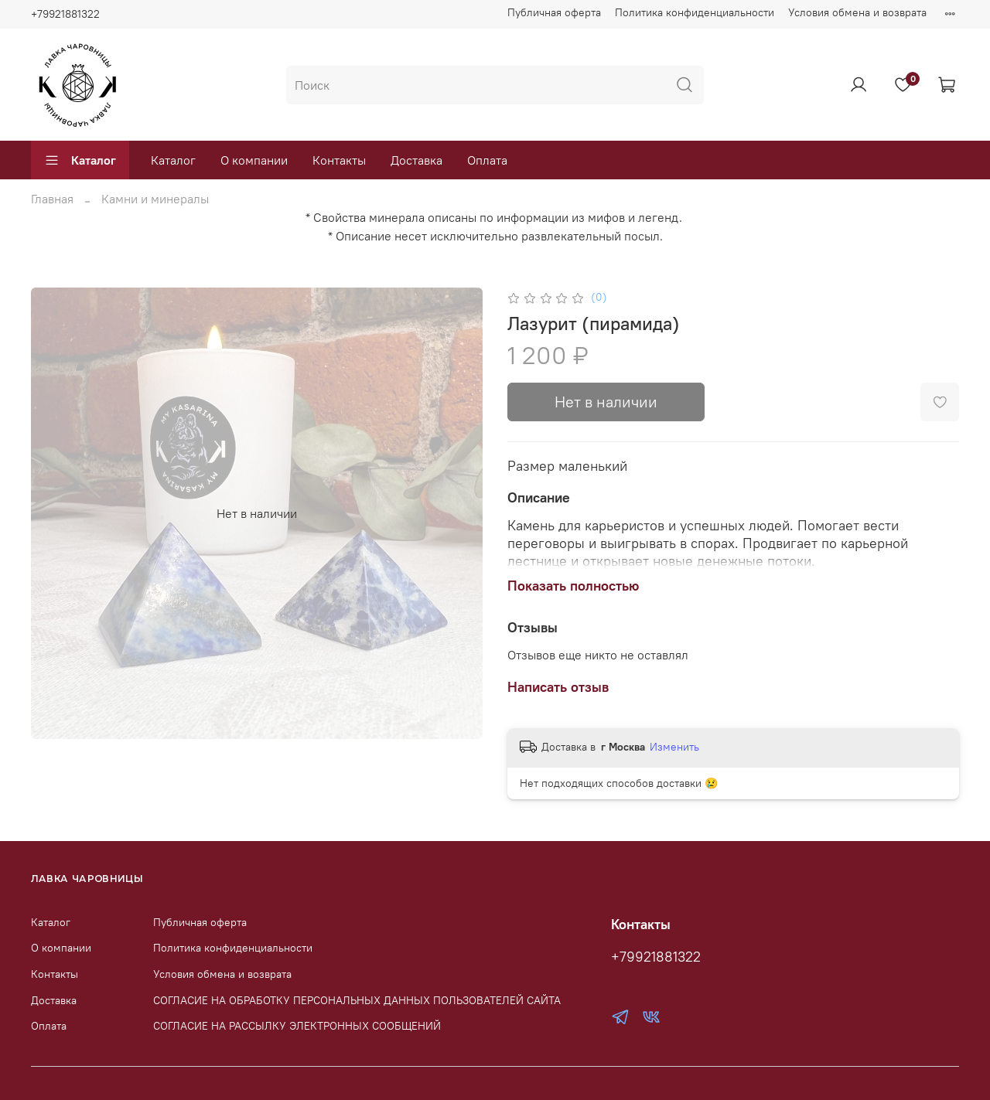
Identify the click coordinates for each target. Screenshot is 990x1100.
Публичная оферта (554, 12)
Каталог (80, 160)
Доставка (416, 160)
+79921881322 (65, 14)
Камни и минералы (155, 198)
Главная (52, 198)
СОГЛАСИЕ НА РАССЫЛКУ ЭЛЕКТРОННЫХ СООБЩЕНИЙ (297, 1026)
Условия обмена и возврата (857, 12)
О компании (254, 160)
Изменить (674, 747)
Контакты (339, 160)
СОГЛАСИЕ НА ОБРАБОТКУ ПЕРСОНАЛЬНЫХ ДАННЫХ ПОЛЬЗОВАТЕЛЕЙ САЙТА (357, 1000)
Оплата (487, 160)
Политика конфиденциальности (694, 12)
